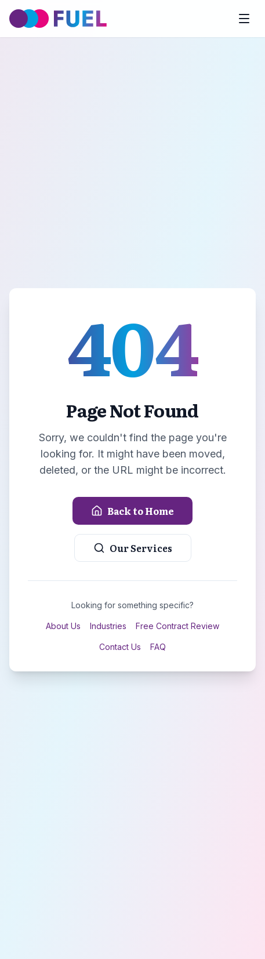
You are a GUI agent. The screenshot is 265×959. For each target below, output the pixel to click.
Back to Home (132, 511)
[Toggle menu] (244, 18)
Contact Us (120, 647)
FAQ (158, 647)
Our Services (132, 548)
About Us (63, 626)
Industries (108, 626)
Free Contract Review (177, 626)
